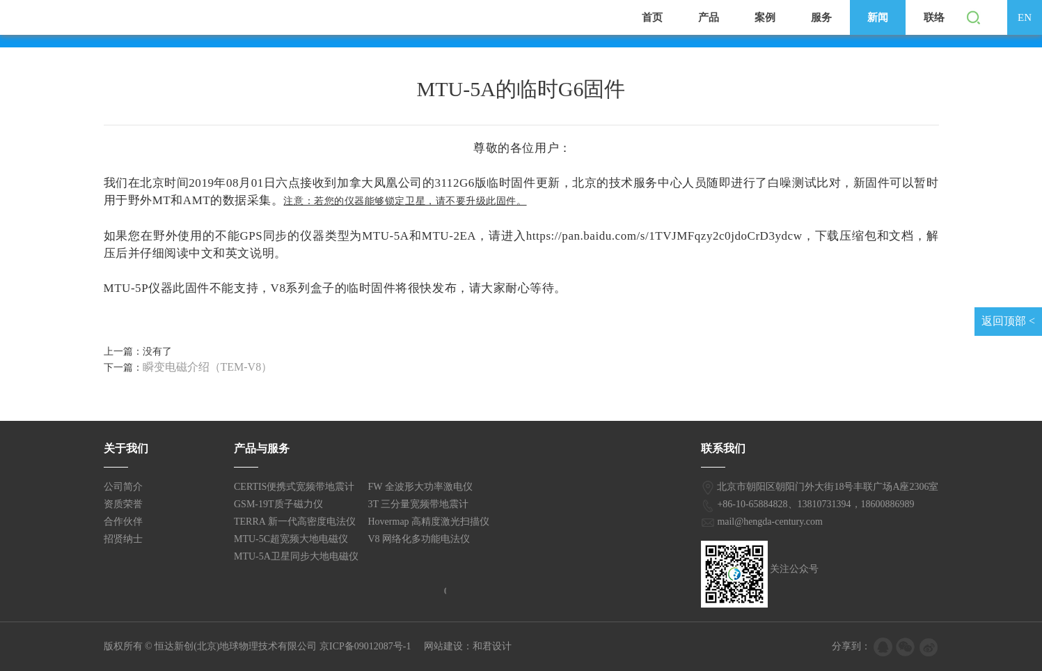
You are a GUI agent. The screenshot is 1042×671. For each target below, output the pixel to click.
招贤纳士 (123, 539)
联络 (934, 17)
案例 (765, 17)
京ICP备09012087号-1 (365, 646)
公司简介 (123, 486)
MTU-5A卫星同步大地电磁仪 (296, 556)
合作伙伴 (123, 521)
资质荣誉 (123, 504)
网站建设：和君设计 (468, 646)
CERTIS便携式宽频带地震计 (294, 486)
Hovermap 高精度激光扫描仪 (429, 521)
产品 (708, 17)
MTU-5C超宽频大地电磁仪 (291, 539)
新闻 (877, 17)
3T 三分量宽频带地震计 (418, 504)
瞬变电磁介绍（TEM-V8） (208, 367)
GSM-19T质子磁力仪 (278, 504)
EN (1025, 17)
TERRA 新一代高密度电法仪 (295, 521)
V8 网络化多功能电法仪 (419, 539)
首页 (652, 17)
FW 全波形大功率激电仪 (420, 486)
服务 (821, 17)
